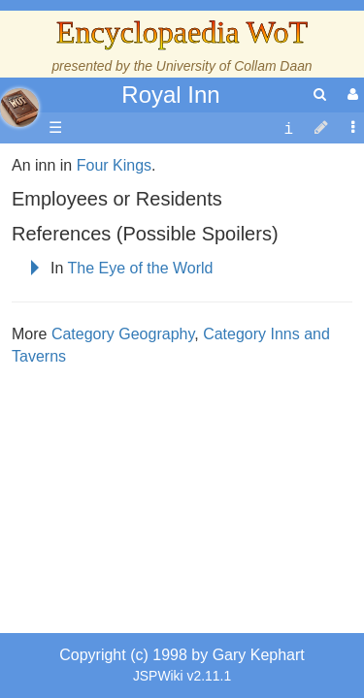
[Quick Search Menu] (320, 94)
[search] (320, 94)
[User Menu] (350, 94)
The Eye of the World (141, 500)
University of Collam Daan (234, 66)
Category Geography (122, 566)
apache (19, 107)
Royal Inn (170, 94)
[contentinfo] (288, 128)
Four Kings (114, 398)
